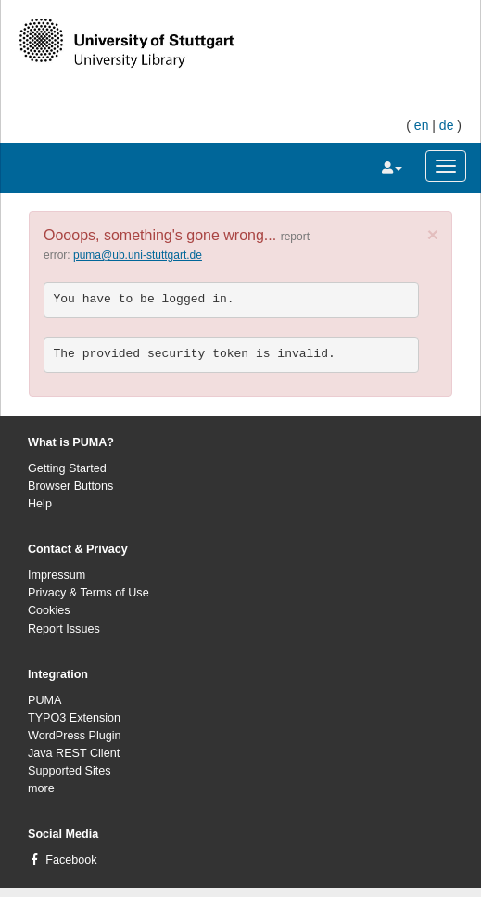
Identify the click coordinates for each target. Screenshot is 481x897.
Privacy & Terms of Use (88, 592)
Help (40, 503)
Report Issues (64, 628)
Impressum (56, 575)
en (421, 125)
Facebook (70, 859)
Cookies (49, 610)
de (446, 125)
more (41, 788)
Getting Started (67, 468)
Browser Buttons (70, 486)
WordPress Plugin (74, 735)
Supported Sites (69, 770)
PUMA (44, 700)
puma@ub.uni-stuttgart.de (137, 255)
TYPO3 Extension (74, 717)
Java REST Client (74, 753)
